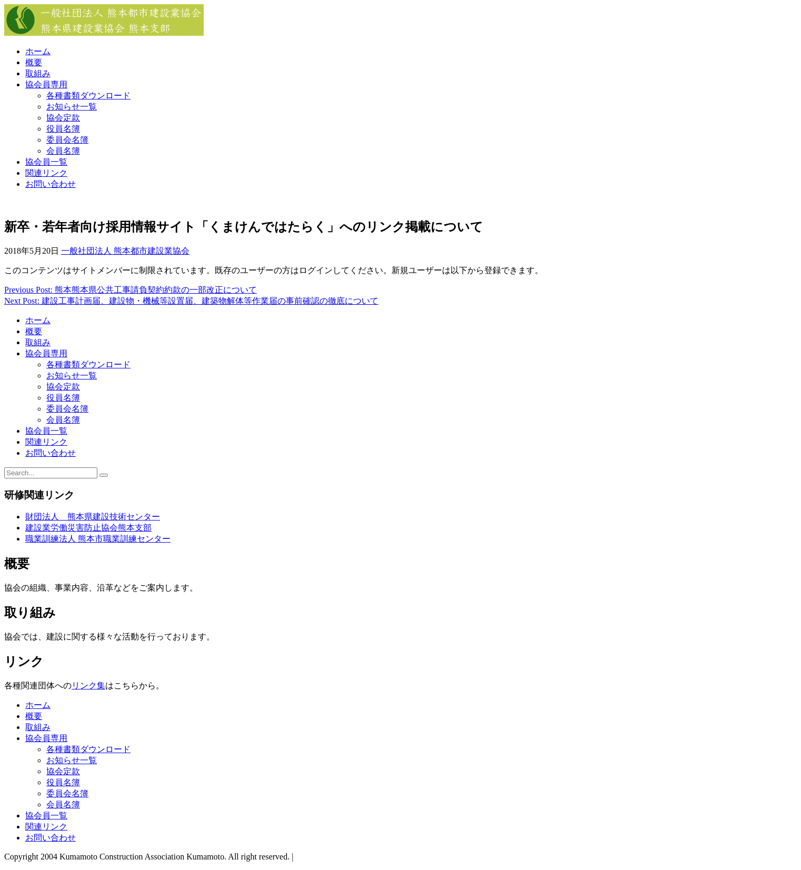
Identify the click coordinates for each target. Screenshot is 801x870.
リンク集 (88, 685)
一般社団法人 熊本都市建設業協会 (125, 250)
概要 (33, 62)
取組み (38, 73)
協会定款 (63, 117)
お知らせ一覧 (71, 106)
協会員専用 (46, 84)
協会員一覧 (46, 161)
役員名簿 (63, 128)
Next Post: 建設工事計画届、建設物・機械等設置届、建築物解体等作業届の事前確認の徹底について (191, 300)
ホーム (38, 51)
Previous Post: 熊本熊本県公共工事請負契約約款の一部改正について (130, 289)
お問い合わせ (50, 183)
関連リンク (46, 172)
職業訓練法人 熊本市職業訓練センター (98, 538)
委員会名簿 (67, 139)
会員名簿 (63, 150)
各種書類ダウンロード (88, 95)
